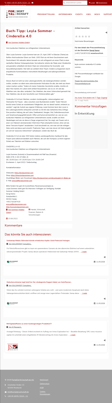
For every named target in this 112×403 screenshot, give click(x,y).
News (97, 14)
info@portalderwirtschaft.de (18, 392)
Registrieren (101, 3)
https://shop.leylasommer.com (22, 175)
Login (92, 3)
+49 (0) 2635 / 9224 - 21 (18, 396)
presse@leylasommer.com (22, 181)
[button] (56, 257)
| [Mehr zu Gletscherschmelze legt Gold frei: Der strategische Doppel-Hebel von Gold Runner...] (84, 293)
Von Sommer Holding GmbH (19, 42)
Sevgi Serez (94, 50)
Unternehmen (65, 14)
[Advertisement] (91, 134)
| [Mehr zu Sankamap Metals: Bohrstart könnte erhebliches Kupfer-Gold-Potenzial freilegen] (84, 252)
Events (79, 14)
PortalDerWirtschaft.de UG (23, 380)
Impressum (44, 380)
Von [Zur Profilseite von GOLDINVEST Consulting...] (19, 244)
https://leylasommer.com (24, 173)
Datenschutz (44, 384)
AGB (42, 387)
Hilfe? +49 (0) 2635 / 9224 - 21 (18, 3)
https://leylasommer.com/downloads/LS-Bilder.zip (52, 178)
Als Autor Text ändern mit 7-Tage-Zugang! (91, 98)
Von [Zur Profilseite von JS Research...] (14, 327)
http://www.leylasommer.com (17, 207)
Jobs (88, 14)
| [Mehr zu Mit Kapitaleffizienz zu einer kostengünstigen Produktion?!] (72, 335)
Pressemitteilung (46, 14)
